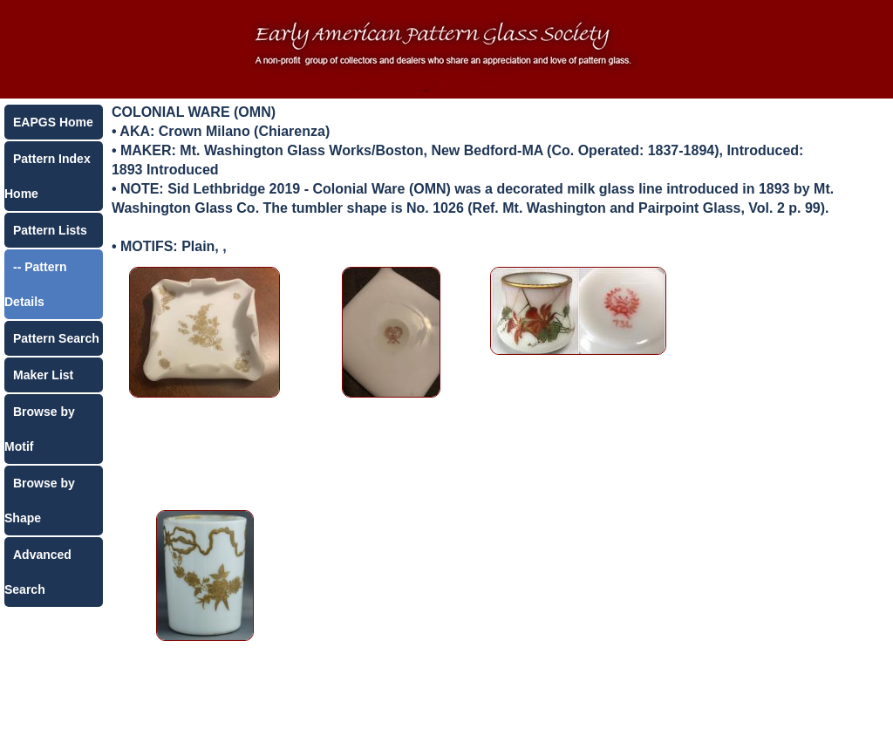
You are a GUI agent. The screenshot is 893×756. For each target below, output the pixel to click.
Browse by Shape (39, 500)
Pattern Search (56, 338)
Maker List (43, 375)
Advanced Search (38, 572)
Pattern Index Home (47, 176)
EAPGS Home (53, 122)
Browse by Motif (39, 429)
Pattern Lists (50, 230)
